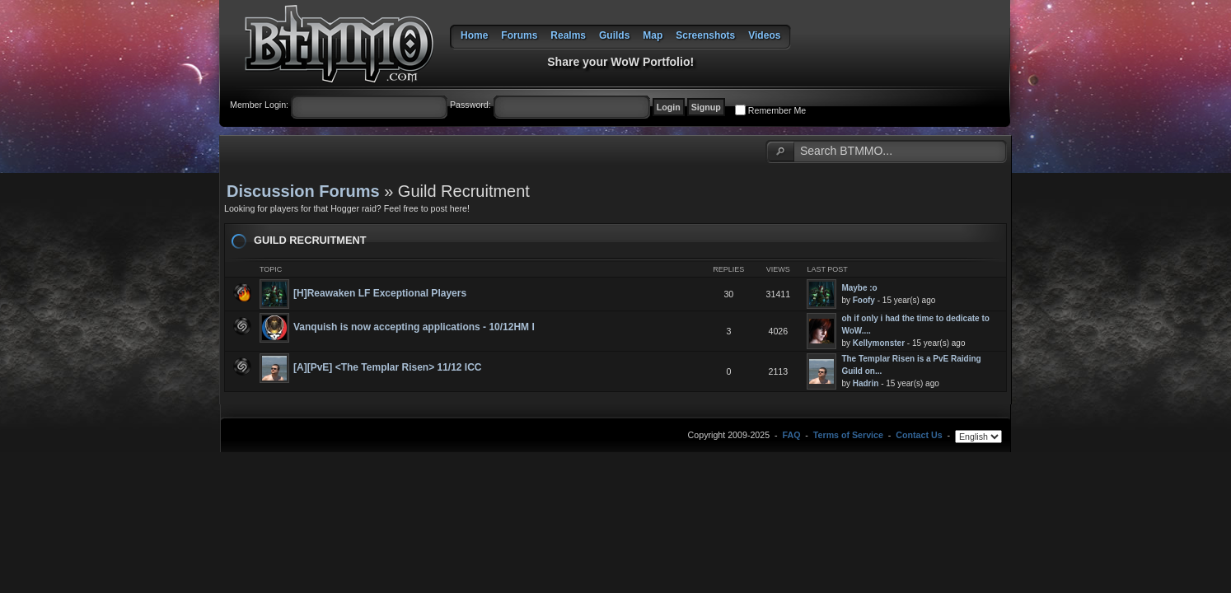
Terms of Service (848, 435)
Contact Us (919, 435)
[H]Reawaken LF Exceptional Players (379, 293)
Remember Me (777, 110)
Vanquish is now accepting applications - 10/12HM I (414, 327)
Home (474, 35)
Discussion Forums (303, 191)
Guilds (614, 35)
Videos (764, 35)
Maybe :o (859, 287)
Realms (568, 35)
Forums (519, 35)
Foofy (864, 300)
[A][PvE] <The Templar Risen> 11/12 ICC (387, 367)
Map (652, 35)
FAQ (792, 435)
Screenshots (705, 35)
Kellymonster (879, 343)
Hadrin (866, 383)
